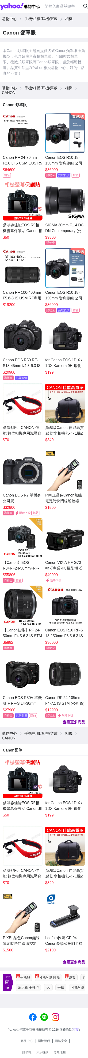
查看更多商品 (74, 722)
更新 (76, 1029)
